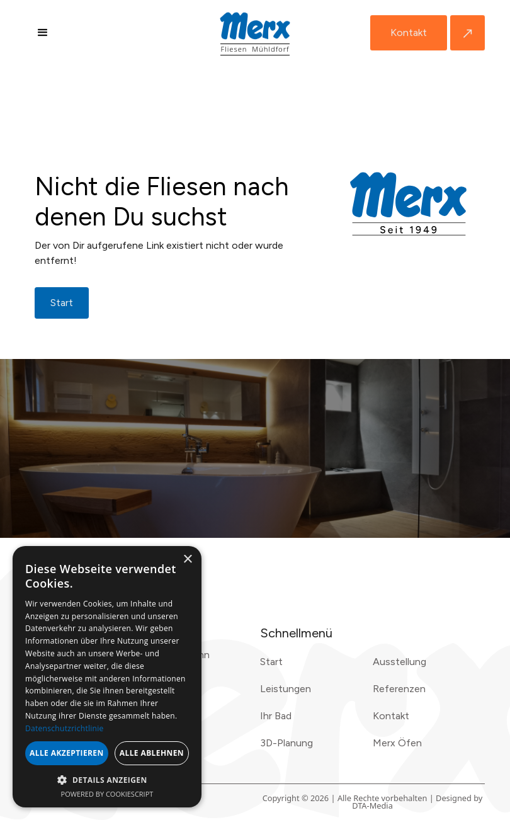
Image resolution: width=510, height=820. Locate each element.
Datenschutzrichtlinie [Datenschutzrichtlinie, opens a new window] (64, 728)
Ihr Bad (276, 716)
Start (271, 662)
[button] (42, 32)
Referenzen (399, 689)
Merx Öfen (397, 743)
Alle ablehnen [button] (152, 753)
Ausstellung (399, 662)
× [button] (187, 559)
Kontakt (408, 32)
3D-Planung (286, 743)
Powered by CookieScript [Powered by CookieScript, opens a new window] (107, 794)
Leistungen (285, 689)
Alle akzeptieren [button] (67, 753)
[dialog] (107, 676)
